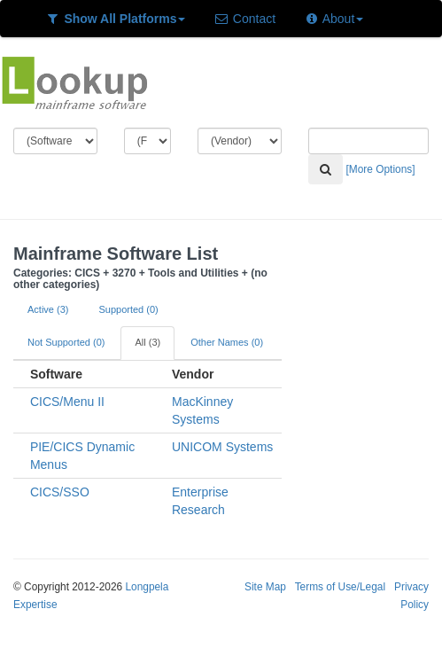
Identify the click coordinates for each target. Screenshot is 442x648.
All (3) (147, 342)
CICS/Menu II (67, 401)
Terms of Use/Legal (340, 587)
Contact (244, 19)
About (333, 19)
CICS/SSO (59, 492)
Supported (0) (128, 309)
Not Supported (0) (66, 342)
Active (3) (47, 309)
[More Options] (380, 169)
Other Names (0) (226, 342)
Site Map (265, 587)
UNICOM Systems (222, 447)
